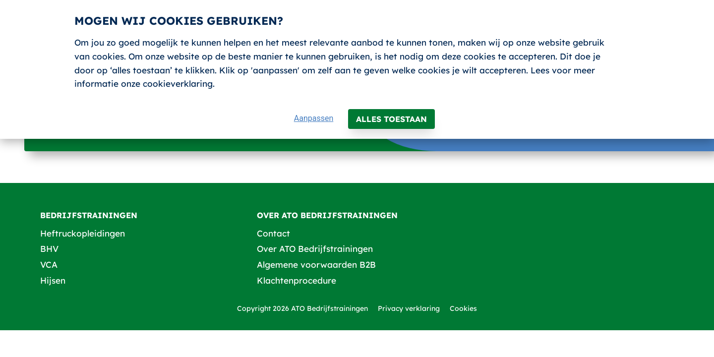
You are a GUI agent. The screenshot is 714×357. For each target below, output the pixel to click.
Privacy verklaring (409, 308)
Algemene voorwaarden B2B (316, 264)
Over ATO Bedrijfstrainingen (315, 248)
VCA (49, 264)
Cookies (463, 308)
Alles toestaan (391, 119)
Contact (273, 233)
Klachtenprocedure (296, 280)
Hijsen (52, 280)
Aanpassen (314, 118)
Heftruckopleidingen (82, 233)
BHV (49, 248)
